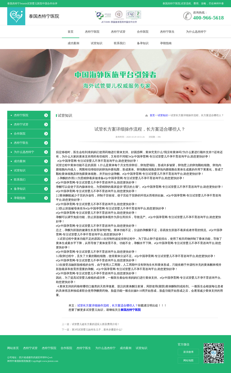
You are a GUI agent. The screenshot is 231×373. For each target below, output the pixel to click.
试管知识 (96, 43)
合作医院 (143, 31)
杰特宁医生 (167, 31)
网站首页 (13, 348)
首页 (70, 31)
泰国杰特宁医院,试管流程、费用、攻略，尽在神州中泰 (193, 3)
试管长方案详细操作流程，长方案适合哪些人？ (107, 305)
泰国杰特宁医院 (16, 16)
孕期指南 (166, 43)
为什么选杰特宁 (196, 31)
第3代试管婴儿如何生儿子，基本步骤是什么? (97, 329)
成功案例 (73, 43)
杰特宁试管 (118, 31)
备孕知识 (143, 43)
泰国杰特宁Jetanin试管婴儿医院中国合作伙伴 (32, 3)
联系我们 (119, 43)
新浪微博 (188, 352)
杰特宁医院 (92, 31)
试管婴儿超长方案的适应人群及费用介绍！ (96, 324)
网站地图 (188, 360)
